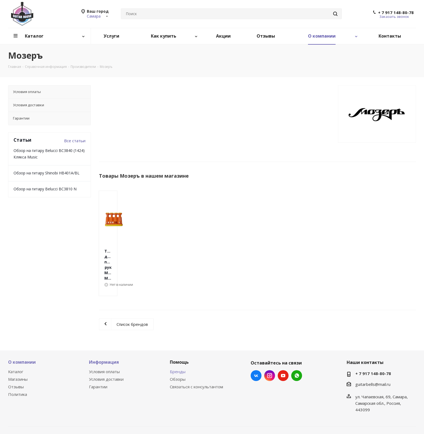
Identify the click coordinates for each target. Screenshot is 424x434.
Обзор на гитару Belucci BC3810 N (45, 188)
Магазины (18, 357)
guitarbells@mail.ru (372, 362)
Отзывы (16, 365)
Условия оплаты (104, 350)
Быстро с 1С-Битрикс (247, 418)
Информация (104, 340)
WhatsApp (296, 354)
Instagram (269, 354)
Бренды (178, 350)
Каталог (15, 350)
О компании (22, 340)
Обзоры (178, 357)
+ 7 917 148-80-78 (396, 12)
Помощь (179, 340)
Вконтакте (256, 354)
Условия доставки (106, 357)
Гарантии (98, 365)
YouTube (283, 354)
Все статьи (74, 140)
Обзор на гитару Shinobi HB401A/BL (47, 172)
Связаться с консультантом (196, 365)
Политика (17, 372)
